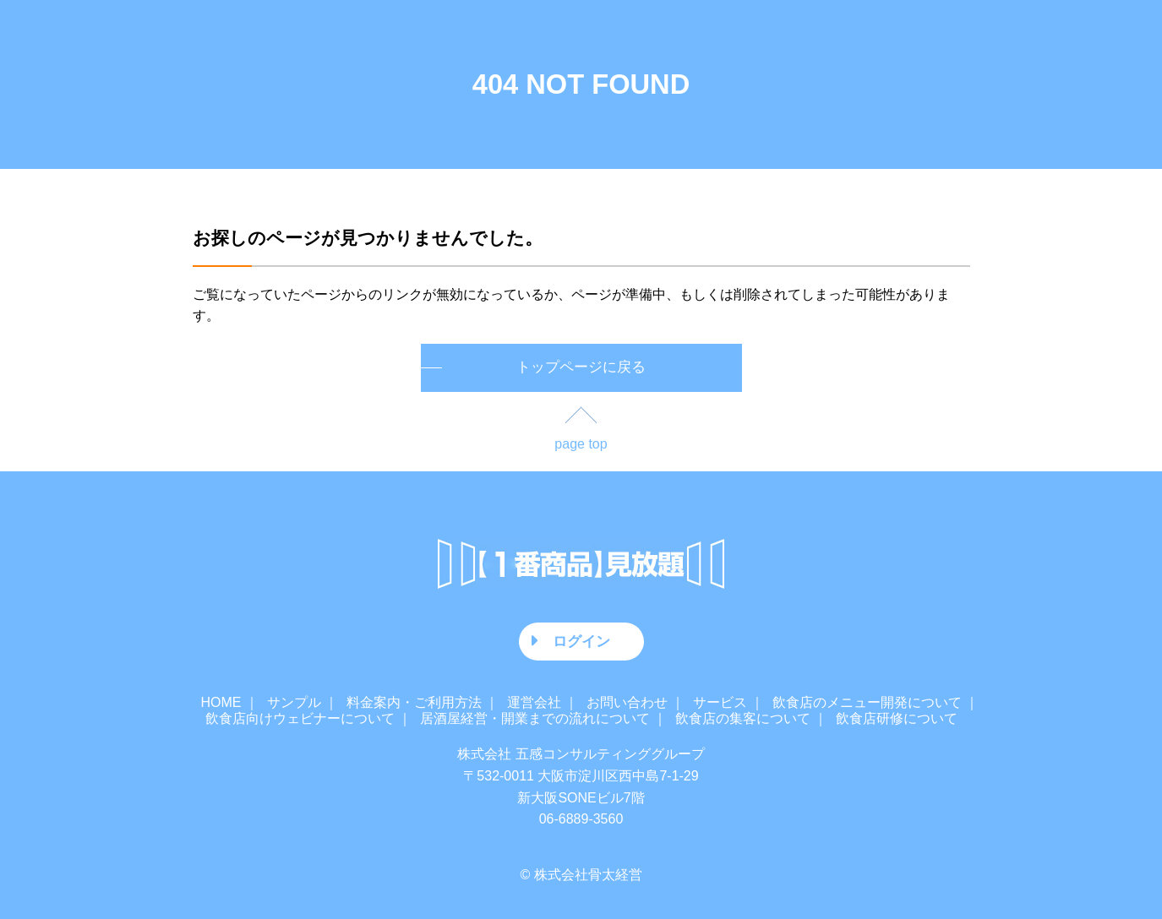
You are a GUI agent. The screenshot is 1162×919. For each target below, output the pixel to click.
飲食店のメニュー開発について (867, 702)
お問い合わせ (627, 702)
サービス (720, 702)
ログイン (581, 641)
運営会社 (534, 702)
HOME (221, 702)
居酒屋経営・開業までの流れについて (535, 718)
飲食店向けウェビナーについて (300, 718)
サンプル (294, 702)
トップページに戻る (581, 367)
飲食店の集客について (742, 718)
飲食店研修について (896, 718)
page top (580, 444)
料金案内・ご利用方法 (414, 702)
